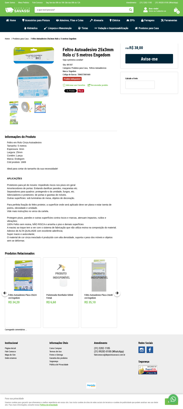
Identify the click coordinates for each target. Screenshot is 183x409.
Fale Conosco (37, 2)
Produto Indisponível (61, 275)
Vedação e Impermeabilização (113, 28)
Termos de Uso (55, 351)
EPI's (132, 20)
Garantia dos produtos (58, 357)
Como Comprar (55, 348)
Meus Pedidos (23, 2)
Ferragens (149, 20)
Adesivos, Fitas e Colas (71, 20)
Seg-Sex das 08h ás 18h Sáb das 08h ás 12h (63, 2)
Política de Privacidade (58, 364)
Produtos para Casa (149, 28)
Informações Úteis (58, 343)
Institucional (11, 343)
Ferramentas (170, 20)
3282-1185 (146, 2)
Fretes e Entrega (56, 354)
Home (13, 20)
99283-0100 (166, 2)
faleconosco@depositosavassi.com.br (109, 354)
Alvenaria (98, 20)
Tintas (85, 28)
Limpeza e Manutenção (60, 28)
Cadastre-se (161, 10)
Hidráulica (32, 28)
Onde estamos (11, 357)
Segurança (53, 361)
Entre (151, 10)
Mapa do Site (10, 354)
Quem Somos (10, 2)
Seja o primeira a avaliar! (73, 59)
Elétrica (116, 20)
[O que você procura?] (131, 10)
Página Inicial (10, 348)
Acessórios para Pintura (37, 20)
